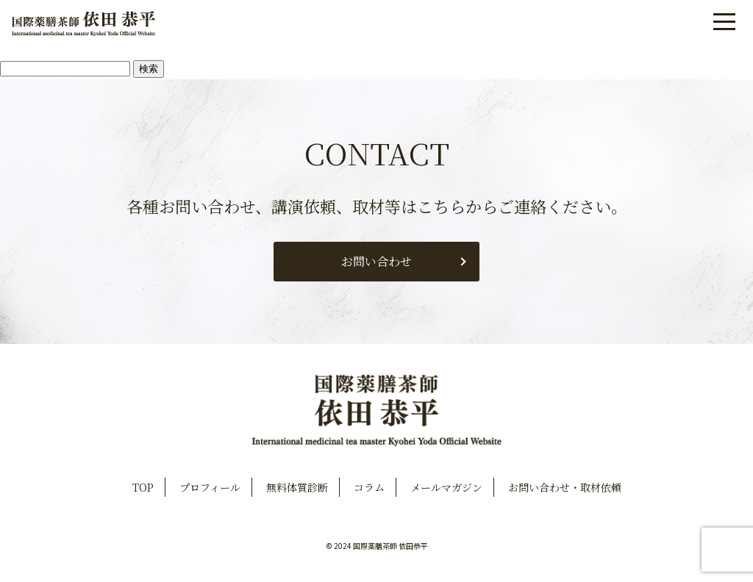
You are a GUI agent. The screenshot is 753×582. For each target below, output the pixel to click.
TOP (143, 487)
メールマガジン (446, 487)
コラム (369, 487)
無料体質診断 (297, 487)
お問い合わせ (376, 261)
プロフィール (209, 487)
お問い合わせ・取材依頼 (564, 487)
